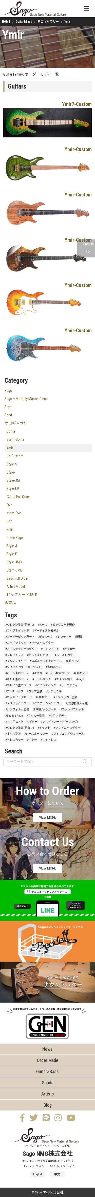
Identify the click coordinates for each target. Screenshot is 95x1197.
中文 (86, 252)
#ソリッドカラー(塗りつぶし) (23, 667)
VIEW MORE (47, 817)
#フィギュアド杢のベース (68, 733)
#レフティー (63, 636)
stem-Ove (14, 513)
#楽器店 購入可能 (77, 703)
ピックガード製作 (22, 594)
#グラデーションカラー (47, 703)
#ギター (32, 740)
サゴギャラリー (48, 21)
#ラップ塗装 (34, 691)
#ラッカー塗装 (35, 715)
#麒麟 (78, 636)
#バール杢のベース (17, 673)
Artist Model (16, 586)
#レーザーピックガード (20, 636)
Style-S (12, 464)
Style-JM (13, 480)
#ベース (42, 624)
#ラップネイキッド (17, 630)
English (88, 244)
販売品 (10, 603)
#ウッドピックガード (18, 697)
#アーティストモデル (46, 630)
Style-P (12, 554)
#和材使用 (69, 649)
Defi (9, 521)
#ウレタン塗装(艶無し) (19, 624)
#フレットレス (14, 655)
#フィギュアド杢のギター (21, 721)
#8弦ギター (80, 673)
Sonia (11, 431)
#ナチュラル (54, 691)
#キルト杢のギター (39, 655)
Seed (8, 415)
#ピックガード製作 (63, 624)
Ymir (13, 34)
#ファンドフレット (72, 709)
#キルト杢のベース (17, 679)
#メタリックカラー (17, 703)
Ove (9, 505)
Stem (8, 407)
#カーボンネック (15, 643)
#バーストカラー (65, 655)
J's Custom (15, 456)
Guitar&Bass (24, 21)
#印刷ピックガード (44, 709)
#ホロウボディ (57, 715)
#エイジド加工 (63, 679)
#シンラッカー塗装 (65, 697)
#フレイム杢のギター (67, 728)
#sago (80, 679)
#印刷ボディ (53, 667)
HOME (6, 21)
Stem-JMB (14, 570)
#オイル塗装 (13, 733)
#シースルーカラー (36, 733)
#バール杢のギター (42, 643)
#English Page (14, 715)
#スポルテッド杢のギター (21, 649)
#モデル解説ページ (58, 673)
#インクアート (50, 649)
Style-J (12, 546)
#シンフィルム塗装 (17, 709)
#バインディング (45, 685)
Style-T (12, 472)
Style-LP (13, 488)
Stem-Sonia (15, 439)
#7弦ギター (42, 697)
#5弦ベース (45, 636)
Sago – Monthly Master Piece (26, 398)
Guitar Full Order (18, 496)
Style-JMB (14, 562)
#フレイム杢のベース (18, 685)
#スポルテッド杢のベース (46, 661)
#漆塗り (37, 673)
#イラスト (43, 728)
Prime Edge (15, 537)
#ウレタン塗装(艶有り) (19, 728)
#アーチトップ (14, 691)
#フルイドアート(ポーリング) (59, 721)
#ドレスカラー (14, 740)
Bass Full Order (17, 578)
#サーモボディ (69, 685)
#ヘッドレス (48, 740)
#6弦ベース (73, 661)
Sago (8, 390)
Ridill (10, 529)
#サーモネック (41, 679)
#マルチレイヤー (15, 661)
